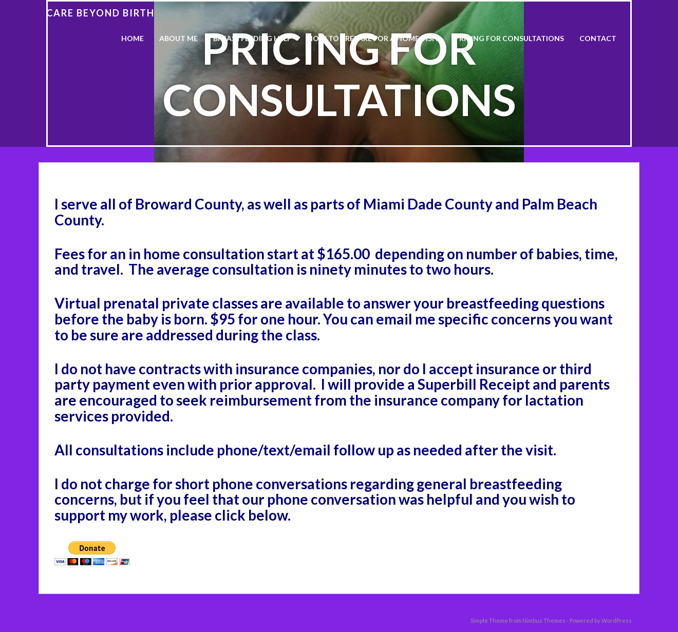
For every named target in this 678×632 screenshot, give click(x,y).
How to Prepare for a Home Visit (373, 38)
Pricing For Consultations (509, 38)
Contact (597, 38)
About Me (178, 38)
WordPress (616, 620)
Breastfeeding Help (252, 38)
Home (132, 38)
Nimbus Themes (544, 620)
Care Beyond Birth (100, 12)
